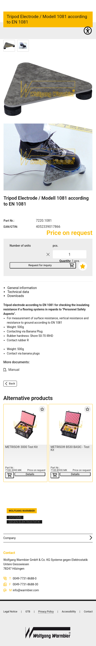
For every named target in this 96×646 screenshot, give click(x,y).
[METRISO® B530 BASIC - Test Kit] (70, 424)
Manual (13, 370)
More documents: (16, 362)
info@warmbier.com (26, 590)
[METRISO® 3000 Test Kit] (25, 424)
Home (7, 31)
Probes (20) (35, 31)
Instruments (20, 31)
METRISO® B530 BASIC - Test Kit (70, 448)
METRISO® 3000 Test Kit (21, 447)
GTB (27, 611)
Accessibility (69, 611)
